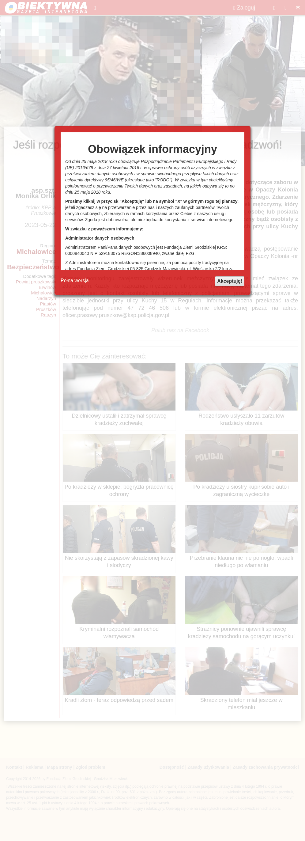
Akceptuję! (229, 281)
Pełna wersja (75, 280)
